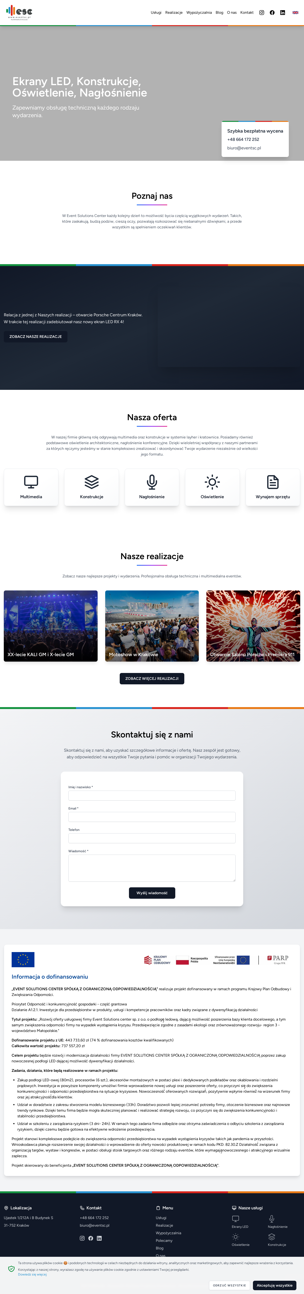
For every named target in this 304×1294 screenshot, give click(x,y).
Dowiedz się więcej (32, 1274)
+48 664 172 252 (243, 139)
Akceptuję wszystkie (275, 1285)
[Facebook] (272, 12)
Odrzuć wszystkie (229, 1285)
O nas (232, 12)
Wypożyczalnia (199, 12)
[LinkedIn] (282, 12)
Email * (73, 808)
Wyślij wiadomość (152, 893)
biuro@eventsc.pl (244, 148)
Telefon (74, 830)
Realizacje (174, 12)
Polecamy (164, 1240)
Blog (219, 12)
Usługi (156, 12)
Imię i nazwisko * (80, 787)
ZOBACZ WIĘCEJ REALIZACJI (152, 678)
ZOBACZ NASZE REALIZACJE (36, 336)
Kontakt (247, 12)
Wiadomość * (78, 851)
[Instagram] (261, 12)
